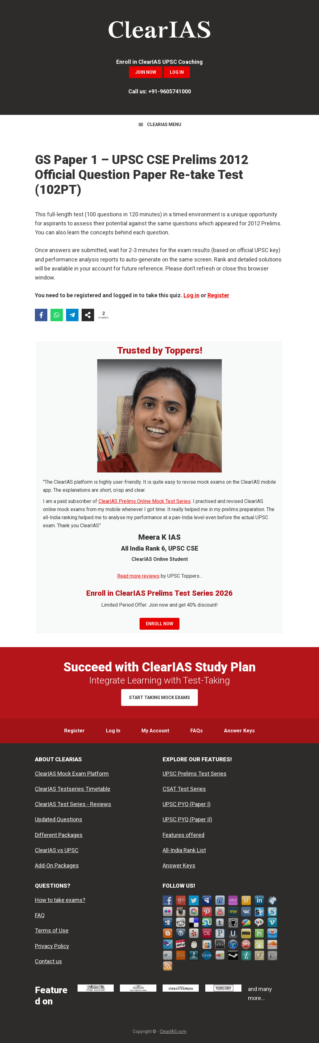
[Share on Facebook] (41, 315)
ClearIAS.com (173, 1031)
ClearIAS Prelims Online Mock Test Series (144, 501)
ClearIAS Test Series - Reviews (73, 804)
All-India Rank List (184, 850)
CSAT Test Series (184, 789)
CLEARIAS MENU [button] (164, 124)
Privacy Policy (52, 946)
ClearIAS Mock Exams (159, 31)
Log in (191, 295)
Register (218, 295)
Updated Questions (58, 819)
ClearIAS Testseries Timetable (72, 789)
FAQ (40, 915)
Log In (177, 72)
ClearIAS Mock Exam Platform (72, 773)
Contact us (48, 961)
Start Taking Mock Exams (159, 697)
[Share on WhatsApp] (56, 315)
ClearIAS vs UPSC (57, 850)
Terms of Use (52, 930)
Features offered (183, 835)
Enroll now (159, 623)
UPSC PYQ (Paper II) (187, 819)
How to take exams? (60, 900)
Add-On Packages (57, 865)
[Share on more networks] (88, 315)
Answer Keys (179, 865)
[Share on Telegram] (72, 315)
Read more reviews (138, 576)
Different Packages (59, 835)
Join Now (145, 72)
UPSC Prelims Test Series (194, 773)
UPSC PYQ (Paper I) (187, 804)
